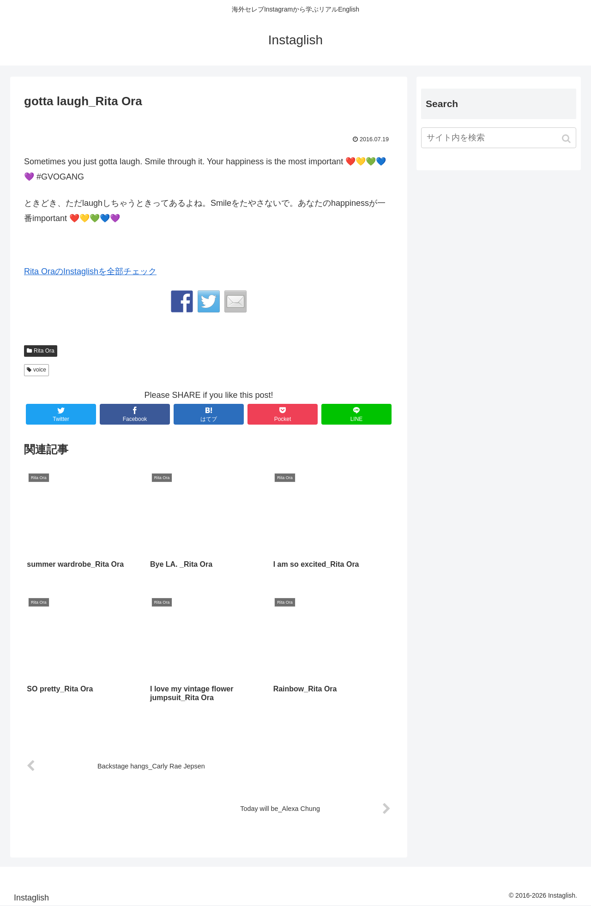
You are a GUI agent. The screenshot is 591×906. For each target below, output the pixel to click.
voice (39, 369)
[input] (498, 137)
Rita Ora (44, 351)
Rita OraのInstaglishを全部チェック (90, 271)
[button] (567, 138)
